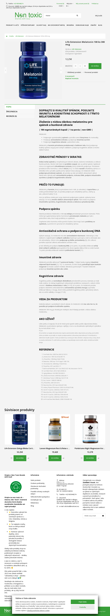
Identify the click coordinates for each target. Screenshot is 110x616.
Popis (8, 107)
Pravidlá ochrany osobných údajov (40, 492)
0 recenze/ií (69, 76)
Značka (11, 36)
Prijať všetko (83, 602)
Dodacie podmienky (37, 483)
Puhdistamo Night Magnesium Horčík (90, 448)
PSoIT (103, 611)
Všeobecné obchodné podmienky (38, 487)
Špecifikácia (11, 111)
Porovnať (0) (60, 3)
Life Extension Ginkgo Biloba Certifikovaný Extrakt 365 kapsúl (30, 448)
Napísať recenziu (71, 78)
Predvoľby (82, 607)
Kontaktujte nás (36, 500)
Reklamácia (35, 503)
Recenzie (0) (11, 116)
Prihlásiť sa (95, 3)
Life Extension (19, 36)
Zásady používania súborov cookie (38, 610)
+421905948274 (18, 3)
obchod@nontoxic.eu (71, 506)
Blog (32, 506)
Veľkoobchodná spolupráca (40, 497)
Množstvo (68, 66)
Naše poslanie (35, 480)
